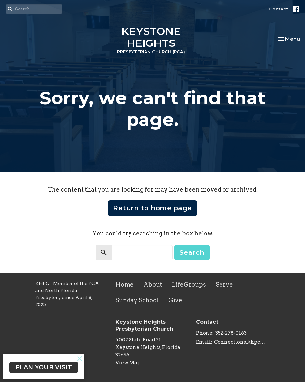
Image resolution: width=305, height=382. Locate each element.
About (153, 284)
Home (124, 284)
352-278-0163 (231, 333)
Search (192, 252)
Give (175, 300)
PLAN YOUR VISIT (43, 367)
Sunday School (137, 300)
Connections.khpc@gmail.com (242, 342)
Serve (224, 284)
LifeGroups (189, 284)
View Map (128, 363)
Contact (278, 8)
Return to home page (152, 208)
